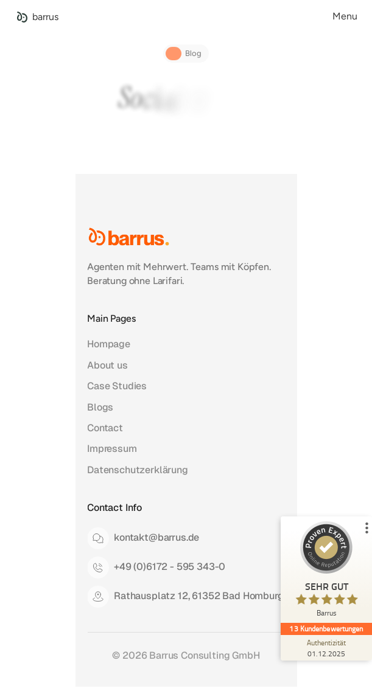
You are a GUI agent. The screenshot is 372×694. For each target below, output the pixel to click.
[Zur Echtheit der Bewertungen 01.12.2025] (326, 648)
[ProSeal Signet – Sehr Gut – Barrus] (326, 572)
